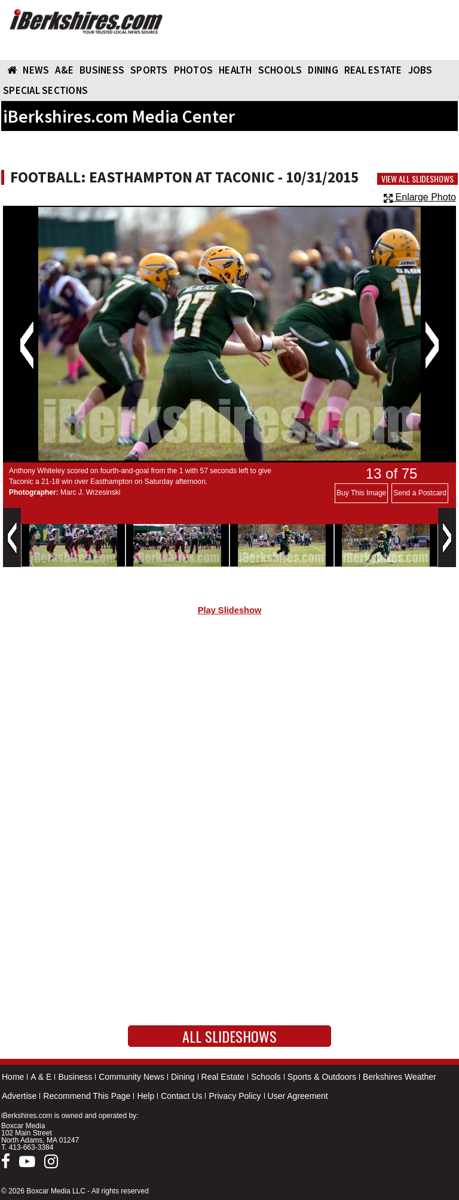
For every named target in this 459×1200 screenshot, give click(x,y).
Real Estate (222, 1077)
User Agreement (298, 1096)
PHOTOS (193, 70)
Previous (26, 345)
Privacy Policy (235, 1096)
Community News (131, 1077)
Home (13, 1077)
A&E (64, 70)
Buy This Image (361, 493)
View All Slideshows (417, 179)
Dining (183, 1077)
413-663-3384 (31, 1147)
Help (145, 1096)
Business (75, 1077)
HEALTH (235, 70)
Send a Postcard (419, 493)
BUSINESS (101, 70)
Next (432, 345)
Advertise (19, 1096)
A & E (40, 1077)
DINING (323, 70)
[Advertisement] (229, 726)
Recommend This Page (86, 1096)
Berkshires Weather (399, 1077)
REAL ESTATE (373, 70)
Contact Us (181, 1096)
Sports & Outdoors (321, 1077)
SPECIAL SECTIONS (45, 90)
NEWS (36, 70)
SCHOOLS (280, 70)
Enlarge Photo (420, 197)
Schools (266, 1077)
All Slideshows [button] (229, 1036)
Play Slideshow (230, 610)
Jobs (420, 70)
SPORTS (149, 70)
